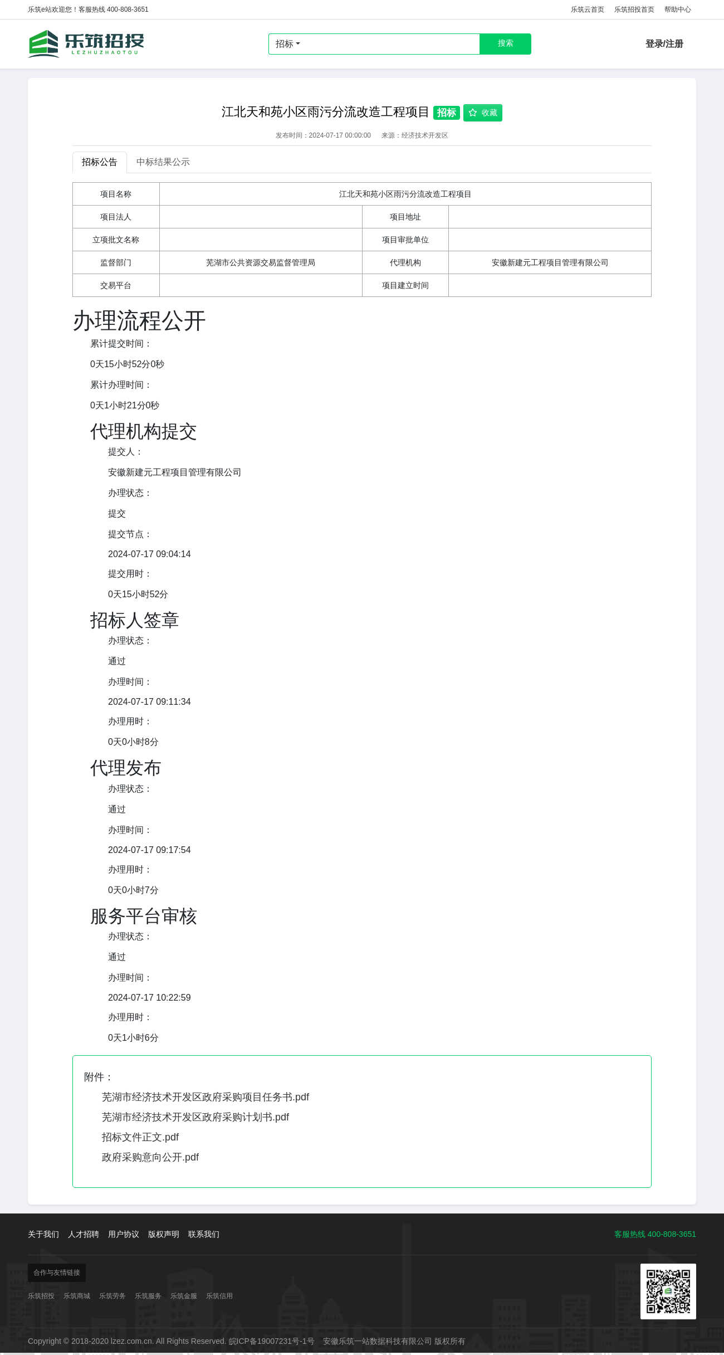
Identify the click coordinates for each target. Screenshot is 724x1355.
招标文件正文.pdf (140, 1137)
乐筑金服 (183, 1296)
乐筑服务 (148, 1296)
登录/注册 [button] (664, 43)
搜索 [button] (505, 42)
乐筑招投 (86, 44)
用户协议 (123, 1234)
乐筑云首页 (587, 9)
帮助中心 (677, 9)
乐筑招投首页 (634, 9)
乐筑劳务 (112, 1296)
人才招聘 (83, 1234)
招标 (284, 43)
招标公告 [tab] (100, 162)
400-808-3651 (672, 1234)
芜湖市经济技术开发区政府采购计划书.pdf (195, 1117)
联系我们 (203, 1234)
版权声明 (163, 1234)
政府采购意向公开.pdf (150, 1157)
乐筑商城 (76, 1296)
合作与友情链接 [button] (56, 1272)
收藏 (482, 112)
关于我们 (43, 1234)
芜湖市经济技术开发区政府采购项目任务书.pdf (205, 1097)
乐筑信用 (219, 1296)
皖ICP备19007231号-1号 (272, 1341)
